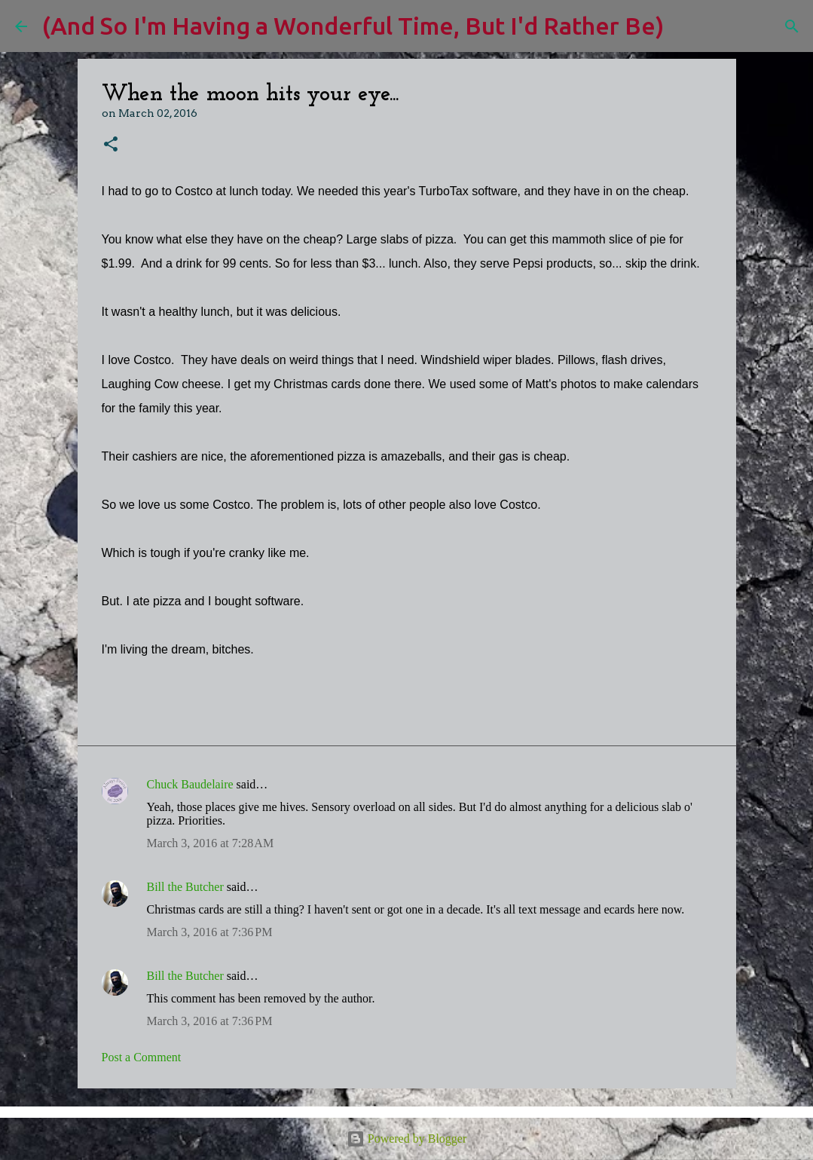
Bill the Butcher (185, 886)
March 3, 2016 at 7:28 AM (210, 843)
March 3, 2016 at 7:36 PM (210, 932)
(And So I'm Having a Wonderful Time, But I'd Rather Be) (353, 25)
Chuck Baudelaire (190, 784)
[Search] (685, 26)
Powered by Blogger (407, 1138)
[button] (111, 145)
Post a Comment (142, 1057)
